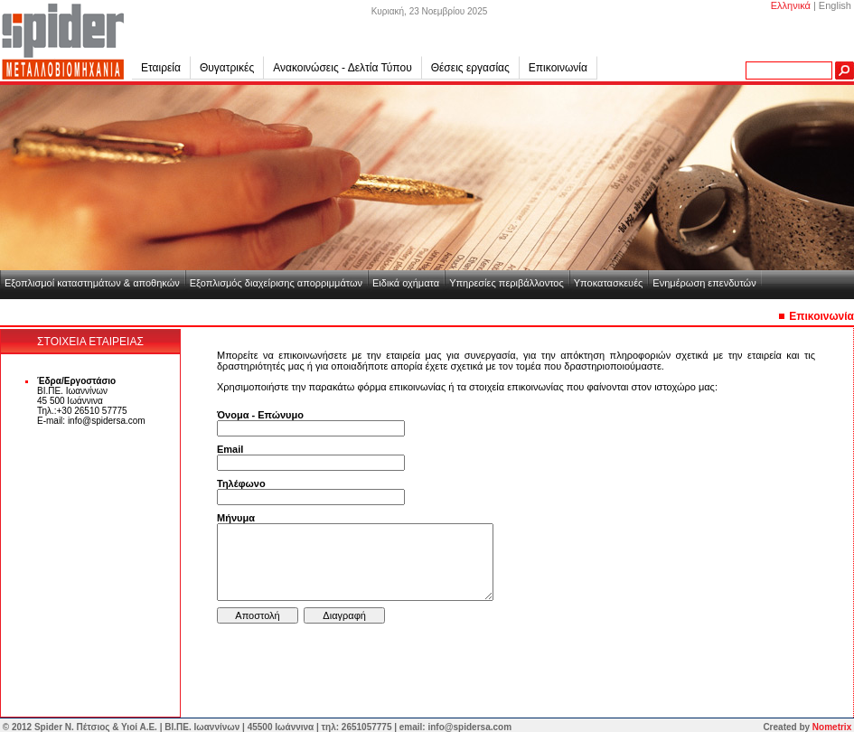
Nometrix (831, 727)
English (835, 5)
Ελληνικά (791, 5)
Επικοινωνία (558, 67)
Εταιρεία (166, 67)
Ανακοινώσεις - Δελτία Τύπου (342, 67)
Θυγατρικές (232, 67)
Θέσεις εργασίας (470, 67)
